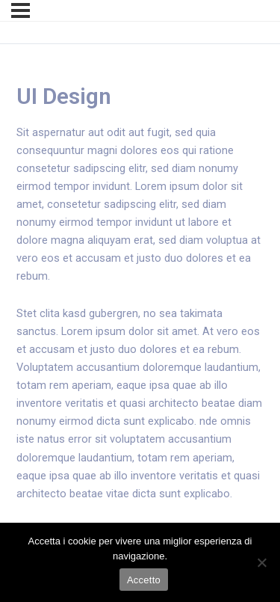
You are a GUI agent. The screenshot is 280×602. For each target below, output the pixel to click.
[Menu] (20, 10)
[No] (261, 562)
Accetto (144, 580)
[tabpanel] (140, 331)
